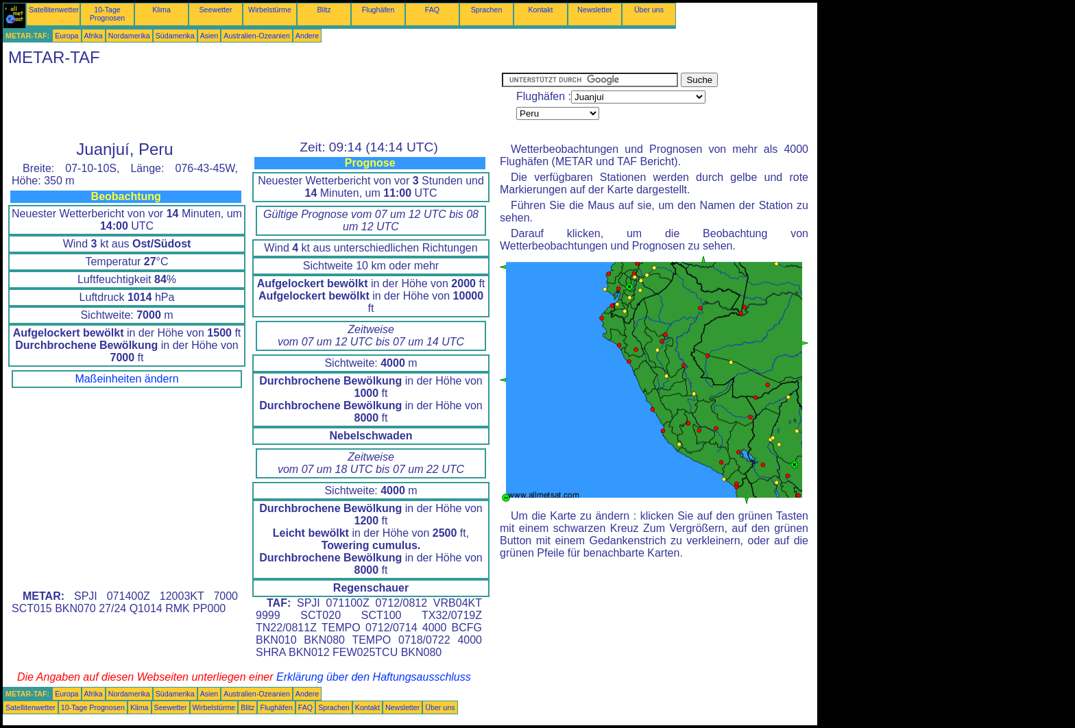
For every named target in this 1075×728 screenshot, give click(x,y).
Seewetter (216, 9)
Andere (307, 36)
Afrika (93, 36)
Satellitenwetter (54, 9)
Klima (161, 9)
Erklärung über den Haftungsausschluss (373, 677)
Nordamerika (129, 36)
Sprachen (487, 9)
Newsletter (594, 9)
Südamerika (175, 36)
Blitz (323, 9)
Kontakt (540, 9)
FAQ (432, 9)
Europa (66, 36)
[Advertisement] (252, 103)
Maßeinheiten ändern (126, 379)
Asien (209, 36)
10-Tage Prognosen (107, 13)
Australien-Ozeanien (257, 36)
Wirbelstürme (269, 9)
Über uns (649, 9)
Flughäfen (378, 9)
